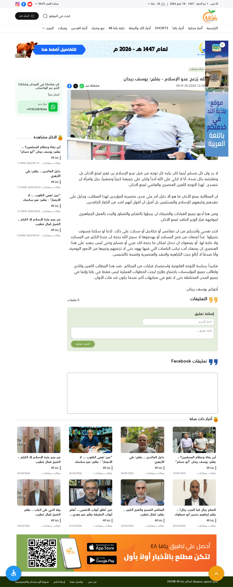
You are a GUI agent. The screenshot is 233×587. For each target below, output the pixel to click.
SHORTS (161, 28)
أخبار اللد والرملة (140, 28)
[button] (222, 44)
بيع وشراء (97, 28)
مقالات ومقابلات (196, 69)
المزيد (49, 28)
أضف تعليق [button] (83, 344)
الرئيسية (212, 28)
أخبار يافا (178, 28)
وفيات (62, 28)
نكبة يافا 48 (116, 28)
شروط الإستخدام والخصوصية (32, 582)
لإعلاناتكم (59, 582)
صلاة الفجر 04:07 (48, 4)
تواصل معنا (76, 582)
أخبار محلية (195, 28)
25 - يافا (157, 4)
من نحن (92, 582)
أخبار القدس (79, 28)
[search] (56, 16)
